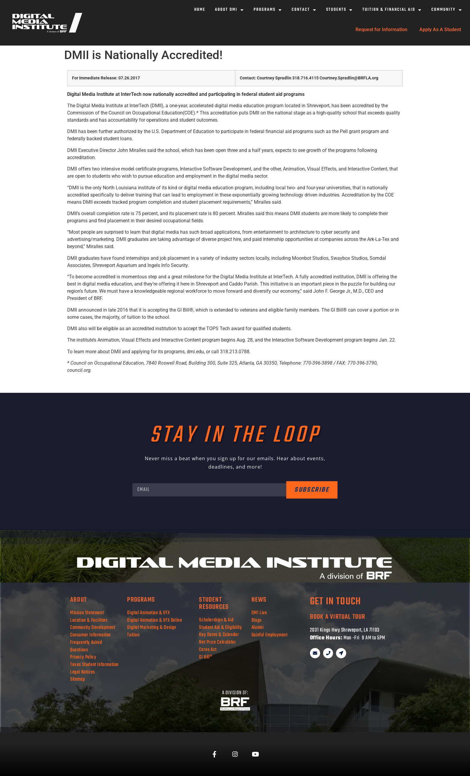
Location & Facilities (89, 620)
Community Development (92, 627)
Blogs (256, 620)
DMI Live (259, 613)
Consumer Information (90, 635)
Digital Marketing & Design (151, 627)
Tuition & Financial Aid (392, 9)
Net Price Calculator (217, 642)
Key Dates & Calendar (219, 635)
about (78, 600)
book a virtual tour (337, 617)
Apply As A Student (440, 29)
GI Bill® (205, 657)
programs (141, 600)
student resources (214, 603)
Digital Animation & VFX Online (154, 620)
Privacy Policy (83, 657)
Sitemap (77, 679)
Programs (268, 9)
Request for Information (381, 29)
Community (446, 9)
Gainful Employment (269, 635)
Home (199, 9)
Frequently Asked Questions (86, 646)
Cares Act (207, 650)
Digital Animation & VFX (148, 613)
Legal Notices (82, 672)
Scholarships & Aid (216, 620)
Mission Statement (87, 613)
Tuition (133, 635)
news (259, 600)
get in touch (335, 602)
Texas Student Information (94, 665)
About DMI (229, 9)
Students (339, 9)
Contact (304, 9)
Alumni (257, 627)
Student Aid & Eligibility (220, 627)
